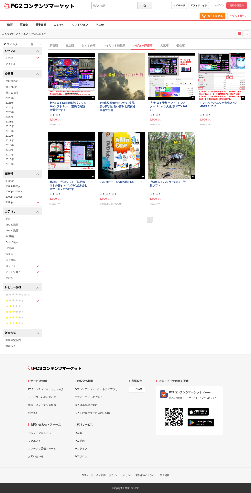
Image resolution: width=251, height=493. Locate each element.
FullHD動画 (11, 242)
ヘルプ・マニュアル (39, 432)
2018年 (9, 135)
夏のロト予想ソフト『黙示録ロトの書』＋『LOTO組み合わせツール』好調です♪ (68, 185)
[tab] (149, 46)
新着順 (53, 45)
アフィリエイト (199, 5)
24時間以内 (11, 80)
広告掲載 (164, 475)
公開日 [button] (22, 74)
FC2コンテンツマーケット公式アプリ (96, 389)
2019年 (9, 131)
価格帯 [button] (22, 174)
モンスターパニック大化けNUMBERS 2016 (218, 104)
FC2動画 (80, 440)
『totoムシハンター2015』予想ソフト (168, 183)
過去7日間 (11, 86)
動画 (10, 24)
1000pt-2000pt (13, 191)
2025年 (9, 102)
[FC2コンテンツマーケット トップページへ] (54, 368)
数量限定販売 (13, 340)
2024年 (9, 107)
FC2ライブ (81, 448)
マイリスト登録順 (114, 45)
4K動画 (9, 236)
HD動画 (9, 248)
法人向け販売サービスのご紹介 (92, 412)
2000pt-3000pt (13, 196)
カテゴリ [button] (22, 212)
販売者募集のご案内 (86, 405)
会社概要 (101, 475)
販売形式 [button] (22, 333)
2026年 (9, 98)
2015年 (9, 149)
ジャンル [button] (22, 51)
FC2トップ (87, 475)
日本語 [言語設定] (138, 389)
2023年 (9, 112)
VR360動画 (11, 230)
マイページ (179, 5)
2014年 (9, 154)
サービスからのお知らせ (42, 397)
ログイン (219, 5)
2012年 (9, 164)
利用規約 (33, 412)
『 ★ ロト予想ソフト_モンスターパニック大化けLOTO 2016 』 (168, 106)
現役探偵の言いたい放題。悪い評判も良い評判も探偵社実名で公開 (118, 106)
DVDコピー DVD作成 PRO (117, 182)
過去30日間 (11, 92)
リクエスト (34, 440)
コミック (59, 24)
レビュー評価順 (142, 45)
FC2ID (78, 432)
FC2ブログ (81, 456)
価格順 (180, 45)
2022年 (9, 116)
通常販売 (10, 346)
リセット (36, 44)
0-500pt (9, 180)
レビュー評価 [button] (22, 287)
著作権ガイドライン (146, 475)
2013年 (9, 159)
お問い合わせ (35, 456)
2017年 (9, 140)
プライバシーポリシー (120, 475)
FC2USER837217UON (112, 204)
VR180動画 (11, 224)
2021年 (9, 121)
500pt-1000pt (13, 186)
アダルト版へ (237, 15)
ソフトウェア (80, 24)
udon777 (56, 125)
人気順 (164, 45)
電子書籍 (40, 24)
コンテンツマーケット (48, 6)
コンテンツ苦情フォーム (42, 448)
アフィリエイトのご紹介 (89, 397)
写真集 (24, 24)
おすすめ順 (88, 45)
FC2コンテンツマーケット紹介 (46, 389)
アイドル (10, 63)
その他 (100, 24)
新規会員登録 (237, 5)
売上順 (70, 45)
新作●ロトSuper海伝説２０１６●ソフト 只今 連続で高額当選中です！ (67, 106)
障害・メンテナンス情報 (42, 405)
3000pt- (22, 202)
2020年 (9, 126)
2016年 (9, 145)
